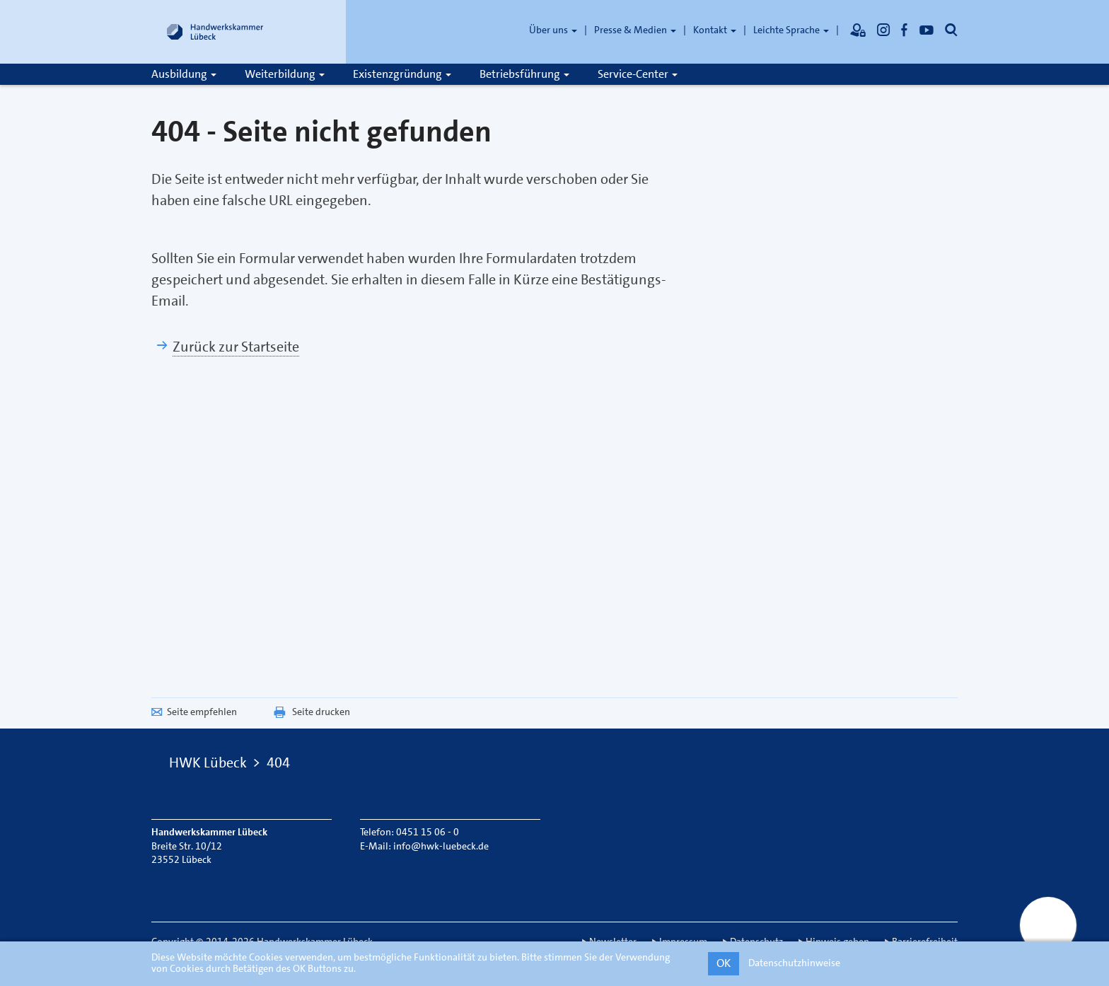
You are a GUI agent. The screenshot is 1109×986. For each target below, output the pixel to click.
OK (723, 963)
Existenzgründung (402, 73)
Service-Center (638, 73)
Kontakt (714, 29)
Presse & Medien (635, 29)
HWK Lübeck (208, 762)
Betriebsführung (524, 73)
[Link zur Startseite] (215, 32)
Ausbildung (183, 73)
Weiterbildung (285, 73)
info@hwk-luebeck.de (441, 846)
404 (278, 762)
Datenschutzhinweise (794, 962)
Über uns (553, 29)
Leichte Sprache (791, 29)
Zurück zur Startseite (236, 346)
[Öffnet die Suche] (951, 30)
